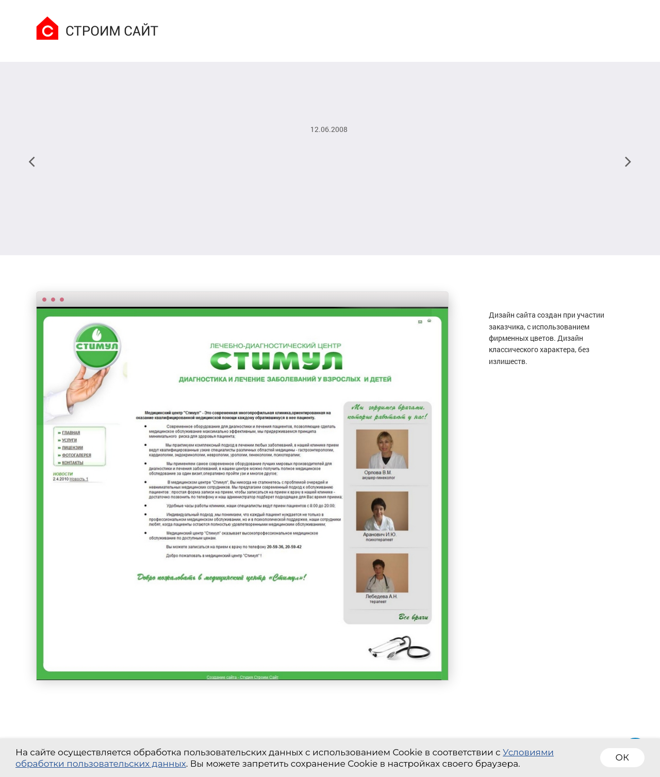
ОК (622, 757)
